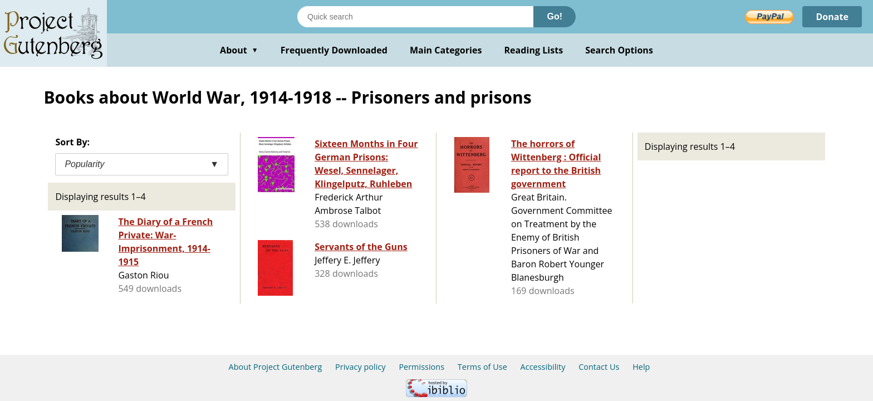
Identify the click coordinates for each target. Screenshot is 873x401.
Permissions (421, 366)
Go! (554, 16)
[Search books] (415, 16)
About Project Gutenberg (275, 366)
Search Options (619, 50)
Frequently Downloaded (334, 50)
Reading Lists (533, 50)
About (239, 50)
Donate (832, 17)
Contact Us (598, 366)
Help (641, 366)
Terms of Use (482, 366)
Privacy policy (360, 366)
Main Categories (446, 50)
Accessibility (543, 366)
